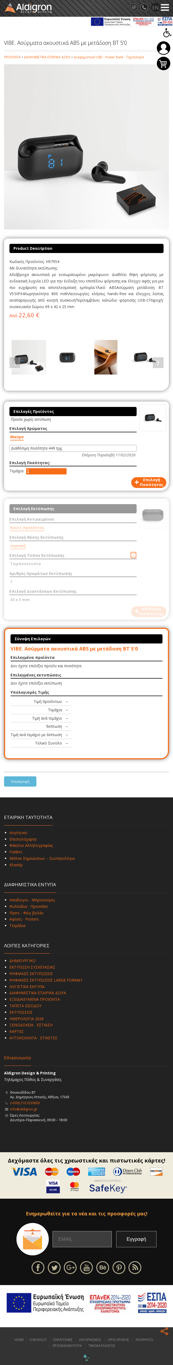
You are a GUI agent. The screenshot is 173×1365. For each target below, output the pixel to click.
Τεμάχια (16, 470)
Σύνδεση (163, 48)
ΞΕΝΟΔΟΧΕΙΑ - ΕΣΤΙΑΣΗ (31, 1024)
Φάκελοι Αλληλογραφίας (31, 845)
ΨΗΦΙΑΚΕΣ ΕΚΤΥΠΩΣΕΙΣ (31, 973)
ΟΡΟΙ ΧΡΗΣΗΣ (118, 1339)
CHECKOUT (38, 1339)
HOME (19, 1339)
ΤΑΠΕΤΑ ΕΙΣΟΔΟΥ (25, 1005)
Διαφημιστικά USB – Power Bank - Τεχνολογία (109, 57)
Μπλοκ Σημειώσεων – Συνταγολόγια (42, 858)
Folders (15, 851)
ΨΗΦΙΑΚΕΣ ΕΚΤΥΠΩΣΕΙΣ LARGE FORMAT (46, 980)
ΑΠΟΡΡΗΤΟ (144, 1339)
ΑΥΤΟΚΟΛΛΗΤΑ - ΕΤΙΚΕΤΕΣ (33, 1037)
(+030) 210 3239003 (25, 1102)
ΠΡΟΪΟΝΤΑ (12, 57)
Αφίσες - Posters (24, 919)
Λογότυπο (18, 832)
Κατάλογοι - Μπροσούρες (32, 899)
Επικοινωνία (17, 1057)
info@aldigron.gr (23, 1109)
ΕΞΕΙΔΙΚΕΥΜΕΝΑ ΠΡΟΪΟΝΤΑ (34, 999)
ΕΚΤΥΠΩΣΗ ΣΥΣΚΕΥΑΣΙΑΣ (32, 967)
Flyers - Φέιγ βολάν (26, 912)
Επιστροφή (20, 781)
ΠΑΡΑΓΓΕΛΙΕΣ (62, 1339)
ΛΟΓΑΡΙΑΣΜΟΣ (90, 1339)
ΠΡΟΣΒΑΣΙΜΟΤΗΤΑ (67, 1345)
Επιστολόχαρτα (22, 839)
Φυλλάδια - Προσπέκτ (28, 906)
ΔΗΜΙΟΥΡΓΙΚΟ (22, 960)
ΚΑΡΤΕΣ (16, 1031)
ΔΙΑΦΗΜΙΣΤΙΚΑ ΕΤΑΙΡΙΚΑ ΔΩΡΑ (47, 57)
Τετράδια (17, 925)
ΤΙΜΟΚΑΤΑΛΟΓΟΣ (101, 1345)
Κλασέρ (16, 864)
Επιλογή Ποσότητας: (29, 462)
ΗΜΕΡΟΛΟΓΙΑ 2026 (26, 1018)
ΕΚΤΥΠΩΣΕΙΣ (21, 1012)
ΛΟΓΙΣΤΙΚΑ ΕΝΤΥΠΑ (26, 986)
